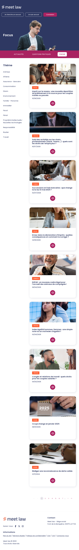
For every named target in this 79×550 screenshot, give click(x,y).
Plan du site (7, 536)
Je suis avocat (33, 15)
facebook (15, 526)
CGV (53, 536)
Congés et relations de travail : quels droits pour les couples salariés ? (52, 377)
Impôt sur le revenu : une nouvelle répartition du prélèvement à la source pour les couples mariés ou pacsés (52, 93)
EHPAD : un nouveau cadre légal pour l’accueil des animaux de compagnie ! (49, 283)
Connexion (50, 15)
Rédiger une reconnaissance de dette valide (52, 471)
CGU (48, 536)
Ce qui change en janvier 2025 (45, 424)
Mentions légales (19, 536)
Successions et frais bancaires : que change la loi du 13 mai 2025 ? (52, 189)
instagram (22, 526)
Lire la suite (52, 103)
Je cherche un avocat (12, 15)
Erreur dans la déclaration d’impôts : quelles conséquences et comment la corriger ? (52, 236)
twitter (19, 526)
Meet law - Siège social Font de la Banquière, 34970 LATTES (61, 522)
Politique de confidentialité (36, 536)
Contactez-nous (63, 536)
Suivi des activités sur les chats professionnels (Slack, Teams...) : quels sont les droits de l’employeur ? (52, 141)
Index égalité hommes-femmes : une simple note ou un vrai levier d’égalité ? (52, 330)
